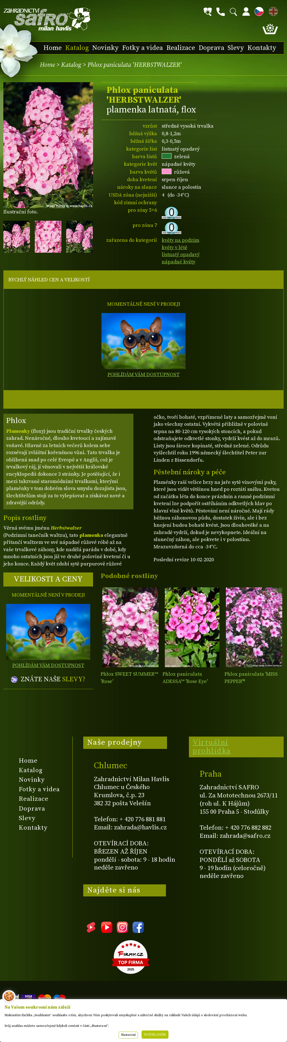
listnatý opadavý (181, 254)
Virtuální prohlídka (212, 747)
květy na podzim (180, 240)
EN (272, 10)
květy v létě (174, 247)
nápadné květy (178, 262)
